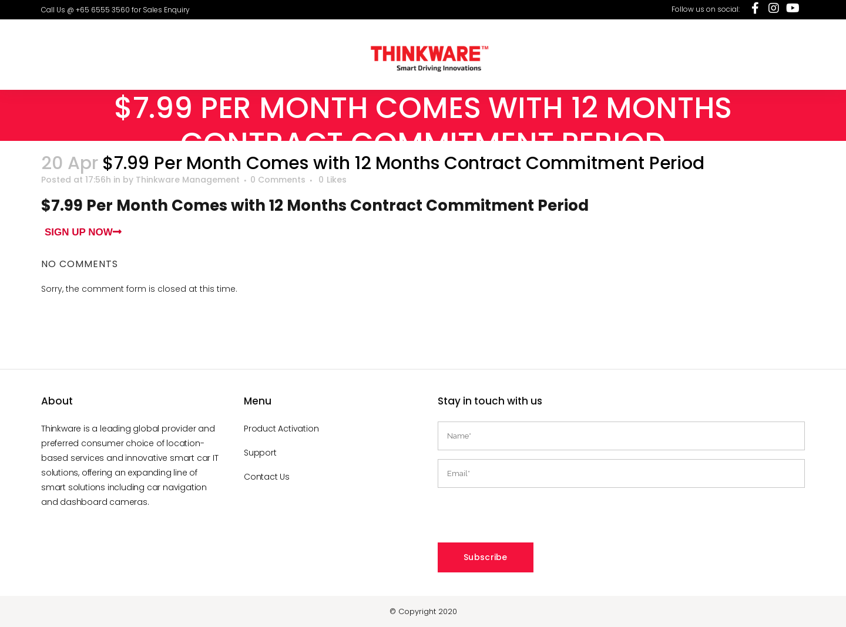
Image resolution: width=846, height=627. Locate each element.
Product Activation (281, 428)
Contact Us (267, 477)
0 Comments (278, 180)
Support (260, 453)
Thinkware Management (188, 180)
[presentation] (527, 519)
